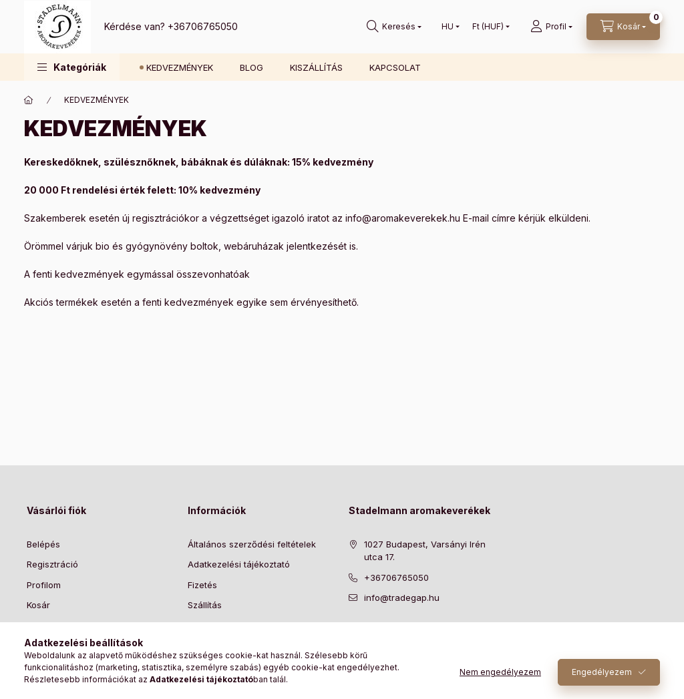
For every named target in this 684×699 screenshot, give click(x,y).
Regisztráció (52, 564)
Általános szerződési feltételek (252, 544)
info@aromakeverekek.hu (402, 218)
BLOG (251, 67)
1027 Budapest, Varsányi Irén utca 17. (425, 551)
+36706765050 (203, 26)
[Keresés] (394, 26)
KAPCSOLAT (395, 67)
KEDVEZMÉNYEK (179, 67)
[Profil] (551, 26)
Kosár (38, 605)
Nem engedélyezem (500, 672)
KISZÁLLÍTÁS (316, 67)
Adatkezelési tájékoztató (239, 564)
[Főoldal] (28, 100)
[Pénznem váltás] (488, 26)
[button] (72, 67)
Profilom (44, 584)
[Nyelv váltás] (448, 26)
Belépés (43, 544)
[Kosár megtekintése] (623, 26)
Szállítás (205, 605)
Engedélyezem (602, 672)
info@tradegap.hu (402, 597)
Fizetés (202, 584)
